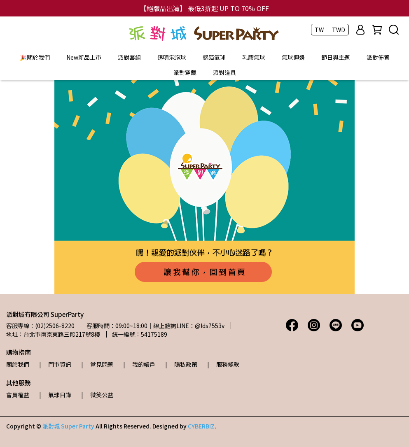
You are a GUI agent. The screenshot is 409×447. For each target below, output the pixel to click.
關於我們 (17, 364)
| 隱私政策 (181, 364)
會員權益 (17, 395)
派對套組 (129, 57)
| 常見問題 (97, 364)
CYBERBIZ (201, 426)
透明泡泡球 (171, 57)
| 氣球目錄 (55, 395)
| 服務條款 (223, 364)
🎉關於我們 (35, 57)
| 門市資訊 (55, 364)
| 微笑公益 (97, 395)
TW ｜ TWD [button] (330, 29)
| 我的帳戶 (139, 364)
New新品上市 (83, 57)
